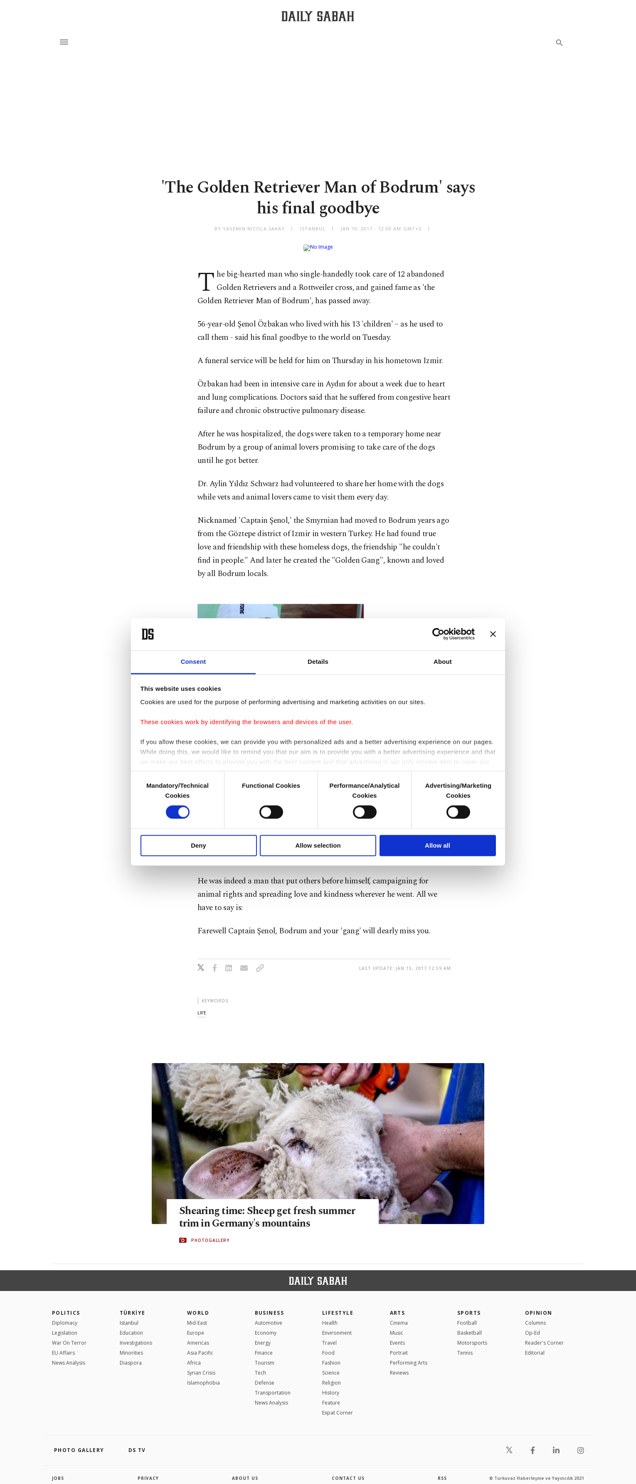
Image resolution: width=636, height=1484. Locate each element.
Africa (194, 1356)
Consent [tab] (193, 661)
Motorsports (472, 1336)
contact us (348, 1471)
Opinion (538, 1306)
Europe (195, 1326)
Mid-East (197, 1316)
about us (245, 1471)
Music (396, 1326)
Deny (198, 845)
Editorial (535, 1346)
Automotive (268, 1316)
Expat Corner (337, 1406)
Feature (331, 1396)
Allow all (437, 845)
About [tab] (443, 661)
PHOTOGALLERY (210, 1234)
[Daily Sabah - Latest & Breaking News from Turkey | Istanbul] (317, 16)
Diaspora (131, 1356)
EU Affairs (63, 1346)
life (201, 1006)
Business (269, 1306)
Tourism (264, 1356)
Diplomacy (64, 1316)
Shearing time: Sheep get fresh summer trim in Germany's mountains (267, 1211)
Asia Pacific (200, 1346)
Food (328, 1346)
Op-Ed (532, 1326)
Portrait (399, 1346)
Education (131, 1326)
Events (397, 1336)
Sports (469, 1306)
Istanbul (129, 1316)
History (330, 1386)
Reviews (399, 1366)
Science (331, 1366)
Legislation (64, 1326)
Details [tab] (318, 661)
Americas (198, 1336)
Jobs (58, 1471)
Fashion (331, 1356)
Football (467, 1316)
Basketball (469, 1326)
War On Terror (69, 1336)
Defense (264, 1376)
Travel (329, 1336)
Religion (331, 1376)
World (198, 1306)
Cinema (399, 1316)
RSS (442, 1471)
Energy (263, 1336)
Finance (264, 1346)
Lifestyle (337, 1306)
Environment (337, 1326)
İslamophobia (203, 1376)
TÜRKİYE (132, 1306)
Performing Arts (408, 1356)
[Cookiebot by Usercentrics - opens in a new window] (438, 634)
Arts (397, 1306)
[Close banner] (493, 634)
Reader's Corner (544, 1336)
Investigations (136, 1336)
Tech (260, 1366)
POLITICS (66, 1306)
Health (330, 1316)
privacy (148, 1471)
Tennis (465, 1346)
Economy (265, 1326)
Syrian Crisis (201, 1366)
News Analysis (68, 1356)
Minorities (131, 1346)
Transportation (273, 1386)
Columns (535, 1316)
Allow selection (317, 845)
